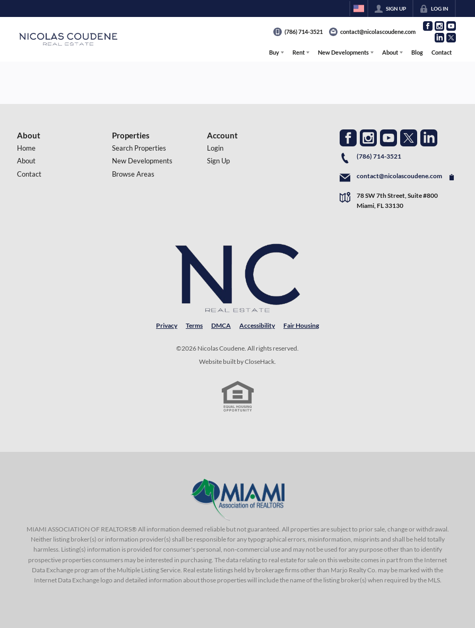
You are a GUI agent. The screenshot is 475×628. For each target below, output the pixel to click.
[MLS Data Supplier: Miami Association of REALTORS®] (237, 499)
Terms (194, 325)
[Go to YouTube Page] (451, 26)
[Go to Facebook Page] (428, 26)
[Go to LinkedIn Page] (439, 37)
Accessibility (257, 325)
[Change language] (358, 8)
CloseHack (259, 361)
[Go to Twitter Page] (451, 37)
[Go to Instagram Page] (439, 26)
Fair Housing (301, 325)
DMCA (221, 325)
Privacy (166, 325)
